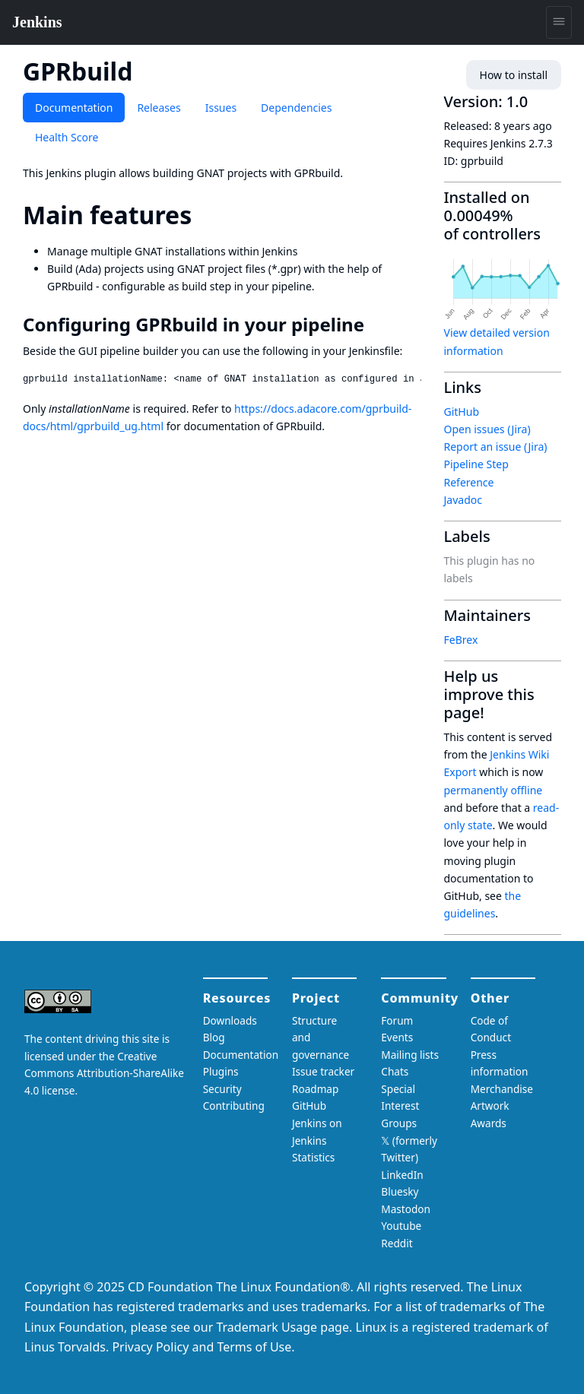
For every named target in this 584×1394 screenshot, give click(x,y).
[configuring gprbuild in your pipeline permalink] (375, 324)
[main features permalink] (205, 215)
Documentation (74, 107)
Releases (158, 107)
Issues (220, 107)
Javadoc (463, 500)
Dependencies (296, 107)
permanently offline (493, 790)
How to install (514, 75)
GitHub (462, 411)
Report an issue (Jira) (496, 446)
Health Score (66, 137)
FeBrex (461, 639)
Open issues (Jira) (487, 429)
